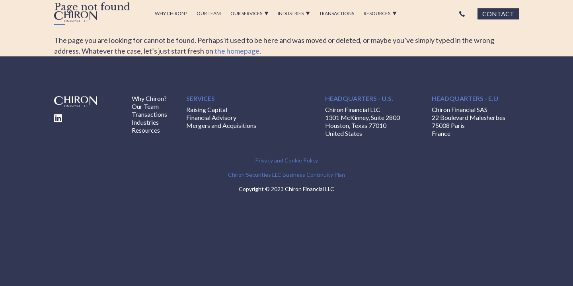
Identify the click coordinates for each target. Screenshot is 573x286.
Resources (380, 13)
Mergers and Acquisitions (221, 125)
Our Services (249, 13)
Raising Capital (206, 109)
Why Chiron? (171, 13)
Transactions (336, 13)
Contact (498, 13)
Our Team (209, 13)
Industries (294, 13)
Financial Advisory (211, 117)
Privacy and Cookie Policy (286, 160)
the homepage (236, 50)
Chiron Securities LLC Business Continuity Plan (286, 174)
